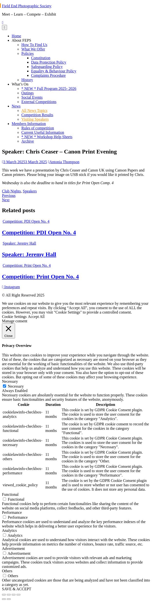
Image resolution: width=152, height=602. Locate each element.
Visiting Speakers (35, 119)
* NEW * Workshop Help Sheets (46, 137)
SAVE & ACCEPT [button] (16, 589)
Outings (27, 93)
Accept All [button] (36, 317)
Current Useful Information (42, 132)
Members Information (29, 124)
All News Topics (34, 110)
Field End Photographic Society (26, 6)
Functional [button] (10, 494)
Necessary (16, 386)
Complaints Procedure (48, 75)
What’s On (20, 84)
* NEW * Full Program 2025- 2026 (48, 88)
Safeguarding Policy (47, 67)
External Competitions (38, 102)
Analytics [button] (9, 530)
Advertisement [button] (13, 548)
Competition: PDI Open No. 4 (39, 232)
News (16, 106)
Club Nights (11, 191)
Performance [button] (12, 512)
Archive (27, 141)
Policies (27, 53)
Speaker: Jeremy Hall (29, 254)
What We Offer (33, 49)
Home (16, 36)
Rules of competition (37, 128)
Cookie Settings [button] (14, 317)
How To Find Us (34, 45)
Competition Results (37, 115)
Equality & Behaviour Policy (53, 71)
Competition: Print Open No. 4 (40, 276)
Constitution (40, 58)
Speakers (30, 191)
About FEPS (21, 40)
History (27, 80)
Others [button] (7, 571)
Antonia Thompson (63, 162)
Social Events (32, 97)
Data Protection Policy (48, 62)
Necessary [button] (10, 381)
